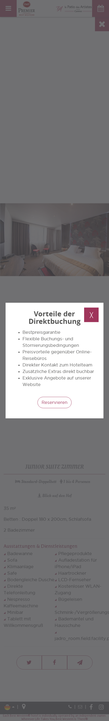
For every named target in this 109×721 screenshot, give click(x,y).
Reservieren (54, 402)
